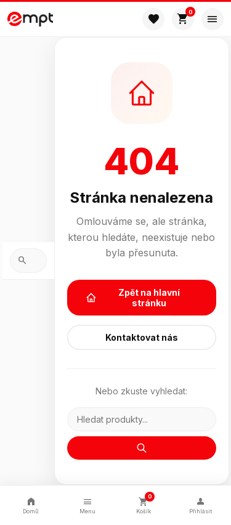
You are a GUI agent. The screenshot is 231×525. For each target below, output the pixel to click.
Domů (30, 505)
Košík (144, 504)
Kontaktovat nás (141, 337)
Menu (87, 505)
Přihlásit (200, 505)
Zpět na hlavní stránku (133, 297)
